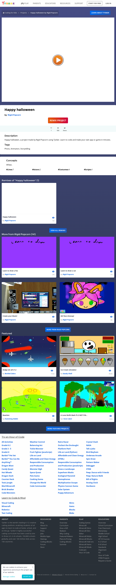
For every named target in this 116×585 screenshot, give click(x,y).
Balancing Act (36, 446)
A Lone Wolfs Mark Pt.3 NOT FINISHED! (74, 416)
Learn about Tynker (100, 13)
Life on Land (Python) (67, 452)
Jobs (42, 534)
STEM (88, 469)
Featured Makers (66, 537)
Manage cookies (9, 576)
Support (43, 528)
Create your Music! (10, 316)
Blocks (72, 510)
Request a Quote (104, 561)
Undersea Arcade (94, 456)
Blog (42, 523)
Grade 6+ (6, 452)
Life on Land (35, 456)
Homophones (64, 480)
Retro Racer (63, 442)
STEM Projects (103, 558)
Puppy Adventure (66, 493)
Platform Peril (64, 449)
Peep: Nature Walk (94, 476)
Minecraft (6, 507)
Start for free (94, 3)
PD (99, 553)
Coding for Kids (11, 13)
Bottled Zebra (10, 374)
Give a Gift (64, 528)
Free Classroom (104, 528)
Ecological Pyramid (66, 476)
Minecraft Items (85, 545)
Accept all (27, 576)
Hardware (90, 486)
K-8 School (102, 545)
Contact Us (92, 575)
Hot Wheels (7, 473)
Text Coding (7, 513)
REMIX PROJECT (58, 120)
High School (103, 537)
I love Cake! (67, 419)
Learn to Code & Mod (13, 498)
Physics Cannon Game (68, 486)
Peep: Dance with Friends (97, 473)
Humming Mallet (11, 419)
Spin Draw (90, 459)
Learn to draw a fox (10, 271)
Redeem (63, 531)
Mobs (71, 513)
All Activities (7, 442)
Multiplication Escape (67, 483)
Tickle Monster (36, 449)
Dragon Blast (7, 466)
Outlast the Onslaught (68, 446)
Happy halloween (9, 217)
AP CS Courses (104, 539)
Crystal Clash (92, 442)
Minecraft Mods (85, 547)
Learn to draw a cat (68, 271)
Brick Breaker (8, 490)
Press (42, 531)
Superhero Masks (66, 473)
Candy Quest (7, 469)
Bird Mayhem (92, 452)
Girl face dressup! (67, 316)
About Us (44, 526)
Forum (43, 545)
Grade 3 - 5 (6, 449)
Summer (63, 545)
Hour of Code (84, 553)
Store (42, 547)
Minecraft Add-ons (86, 542)
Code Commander (38, 486)
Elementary (102, 531)
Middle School (103, 534)
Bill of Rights (92, 480)
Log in (108, 3)
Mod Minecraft (8, 486)
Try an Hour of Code (13, 437)
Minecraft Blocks (85, 539)
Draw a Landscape (66, 469)
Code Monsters (8, 493)
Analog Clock (92, 483)
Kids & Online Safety (71, 575)
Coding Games (84, 523)
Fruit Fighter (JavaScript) (41, 452)
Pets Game (35, 476)
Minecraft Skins (85, 528)
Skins (71, 503)
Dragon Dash (7, 476)
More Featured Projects (58, 429)
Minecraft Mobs (85, 537)
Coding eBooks (46, 542)
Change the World (38, 483)
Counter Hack (8, 480)
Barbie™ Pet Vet (9, 456)
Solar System (64, 490)
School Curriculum (105, 526)
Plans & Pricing (65, 539)
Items (71, 507)
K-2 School (102, 542)
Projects (24, 13)
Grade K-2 (6, 446)
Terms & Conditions (43, 575)
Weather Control (37, 442)
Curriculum (64, 526)
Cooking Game (36, 480)
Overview (63, 523)
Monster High (36, 469)
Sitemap (43, 539)
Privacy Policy (57, 575)
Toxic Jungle (7, 483)
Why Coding (64, 534)
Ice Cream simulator (68, 370)
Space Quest (35, 473)
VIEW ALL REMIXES (58, 230)
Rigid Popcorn (14, 115)
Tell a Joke (90, 449)
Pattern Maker (92, 463)
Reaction (6, 416)
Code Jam (82, 550)
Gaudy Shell (67, 374)
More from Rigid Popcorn (58, 330)
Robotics (6, 510)
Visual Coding (8, 503)
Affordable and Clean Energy (43, 459)
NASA (88, 446)
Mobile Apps (45, 537)
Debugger (90, 466)
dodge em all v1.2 (9, 370)
